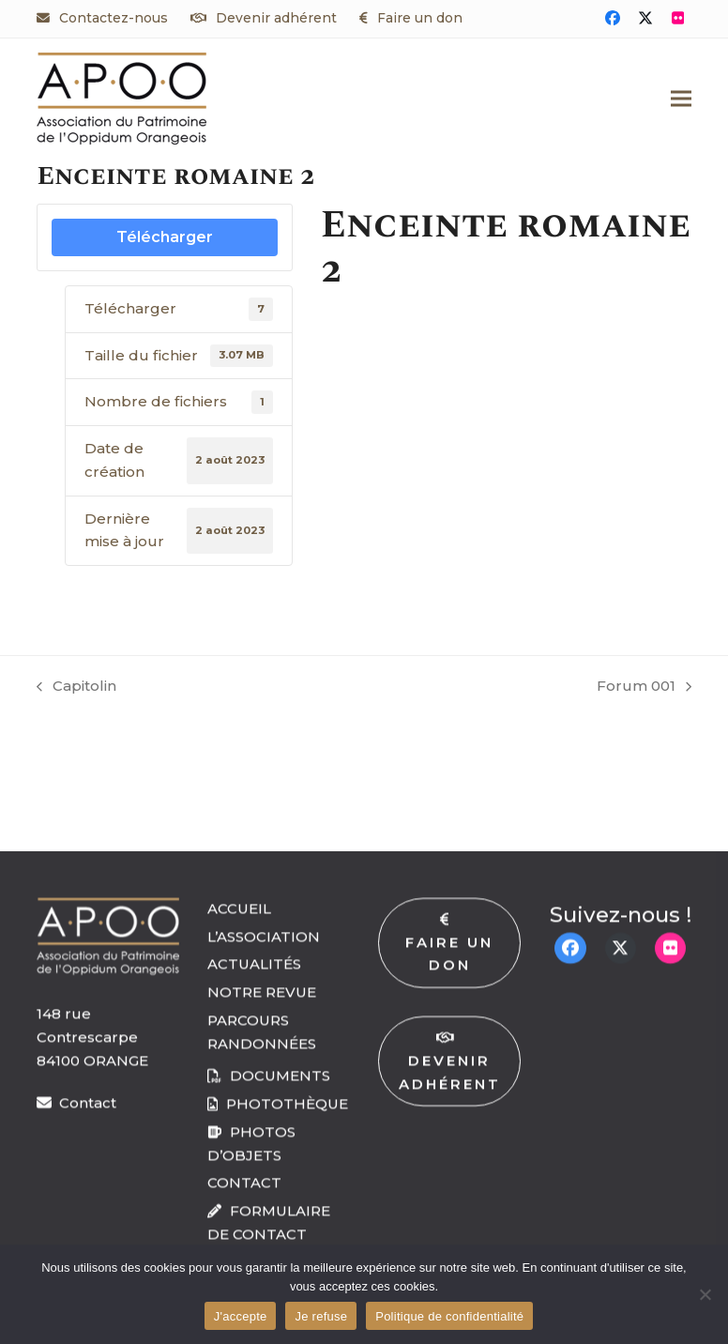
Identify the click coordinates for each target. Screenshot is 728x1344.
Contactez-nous (113, 17)
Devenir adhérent (276, 17)
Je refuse (321, 1316)
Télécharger (164, 237)
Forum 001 (644, 687)
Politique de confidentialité (449, 1316)
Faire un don (420, 17)
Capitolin (76, 687)
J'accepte (240, 1316)
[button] (681, 98)
